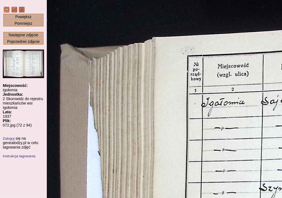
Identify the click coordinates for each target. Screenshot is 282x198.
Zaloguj (9, 138)
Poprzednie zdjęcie (23, 41)
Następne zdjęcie (23, 35)
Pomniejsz (23, 23)
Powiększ (23, 17)
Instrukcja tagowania (19, 156)
